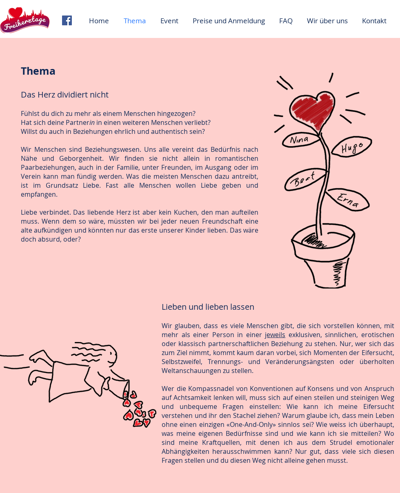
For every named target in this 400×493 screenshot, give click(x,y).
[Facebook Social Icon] (67, 20)
